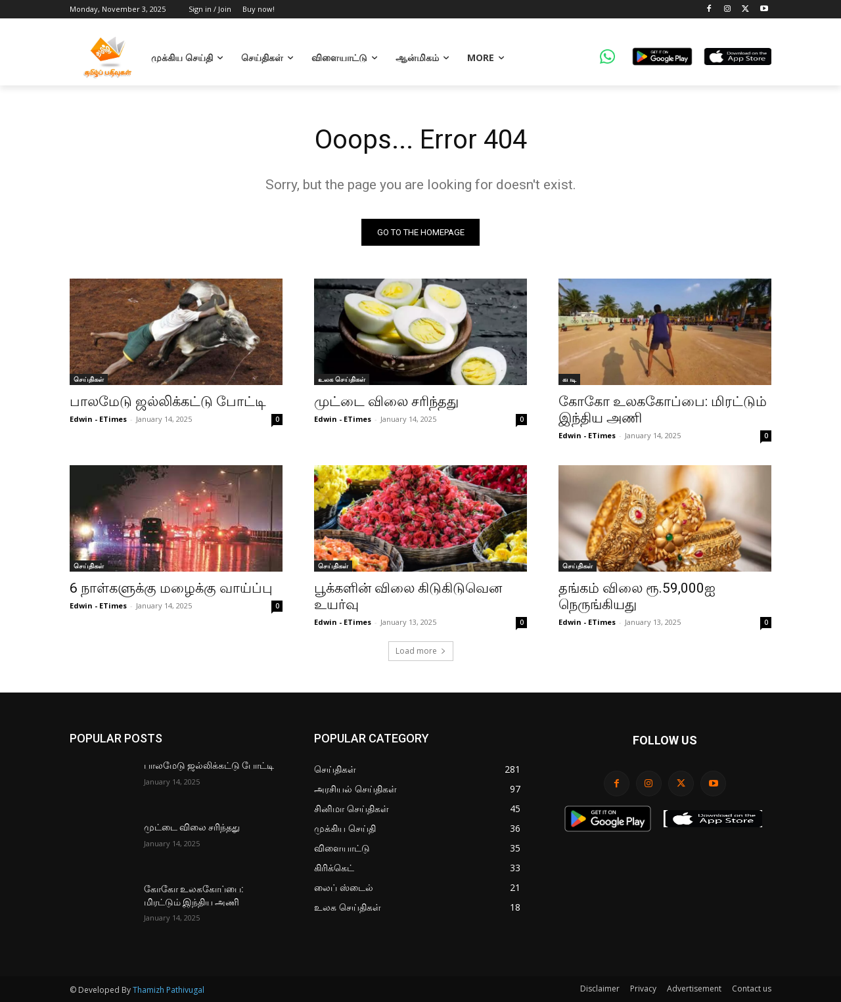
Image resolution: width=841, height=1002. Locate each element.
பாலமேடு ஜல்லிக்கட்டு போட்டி (168, 401)
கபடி (569, 379)
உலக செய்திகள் (341, 379)
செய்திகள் (89, 379)
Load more (421, 650)
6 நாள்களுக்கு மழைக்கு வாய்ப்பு (171, 588)
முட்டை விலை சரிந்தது (386, 401)
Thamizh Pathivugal (168, 989)
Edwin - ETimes (98, 419)
